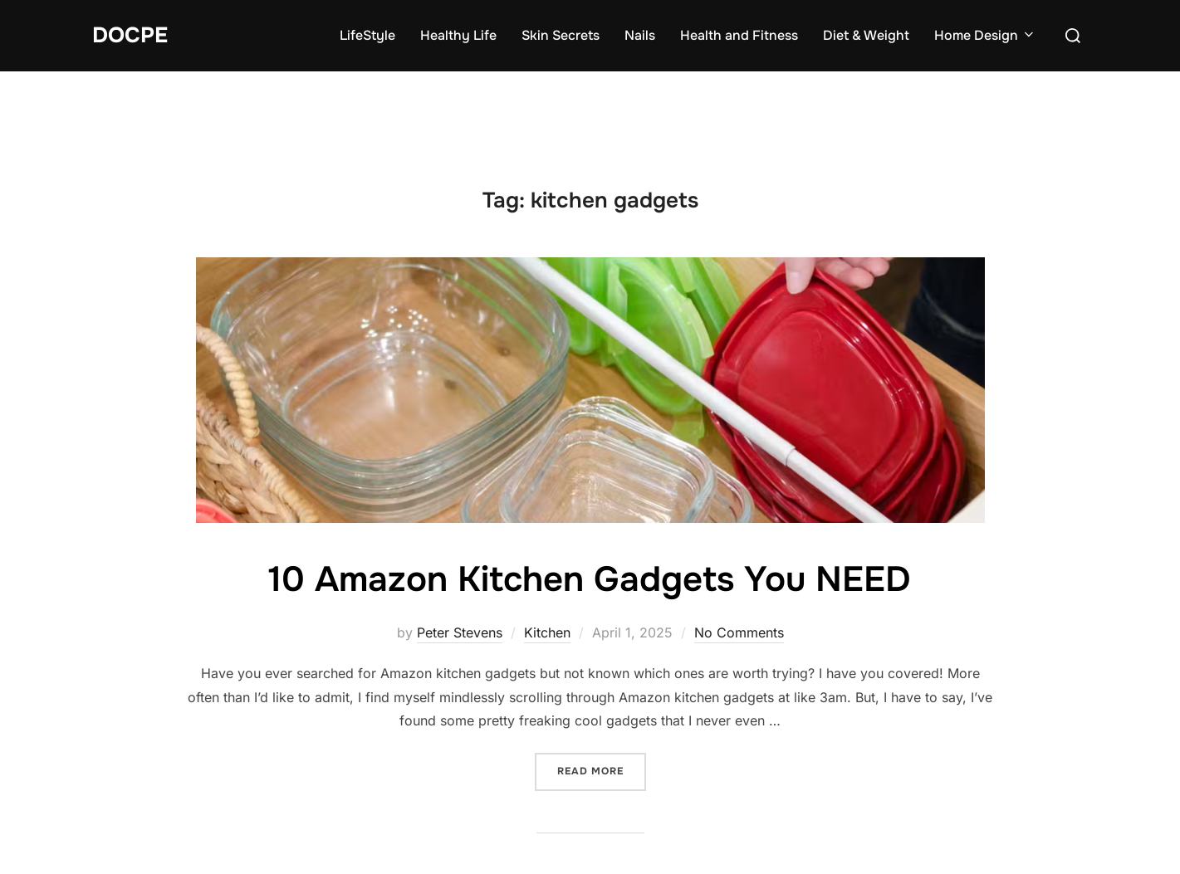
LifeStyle (367, 35)
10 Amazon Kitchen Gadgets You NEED (589, 579)
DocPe (130, 35)
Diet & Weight (866, 35)
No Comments (739, 632)
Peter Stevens (459, 632)
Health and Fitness (739, 35)
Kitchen (547, 632)
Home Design (985, 35)
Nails (639, 35)
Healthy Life (458, 35)
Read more (601, 770)
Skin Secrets (560, 35)
